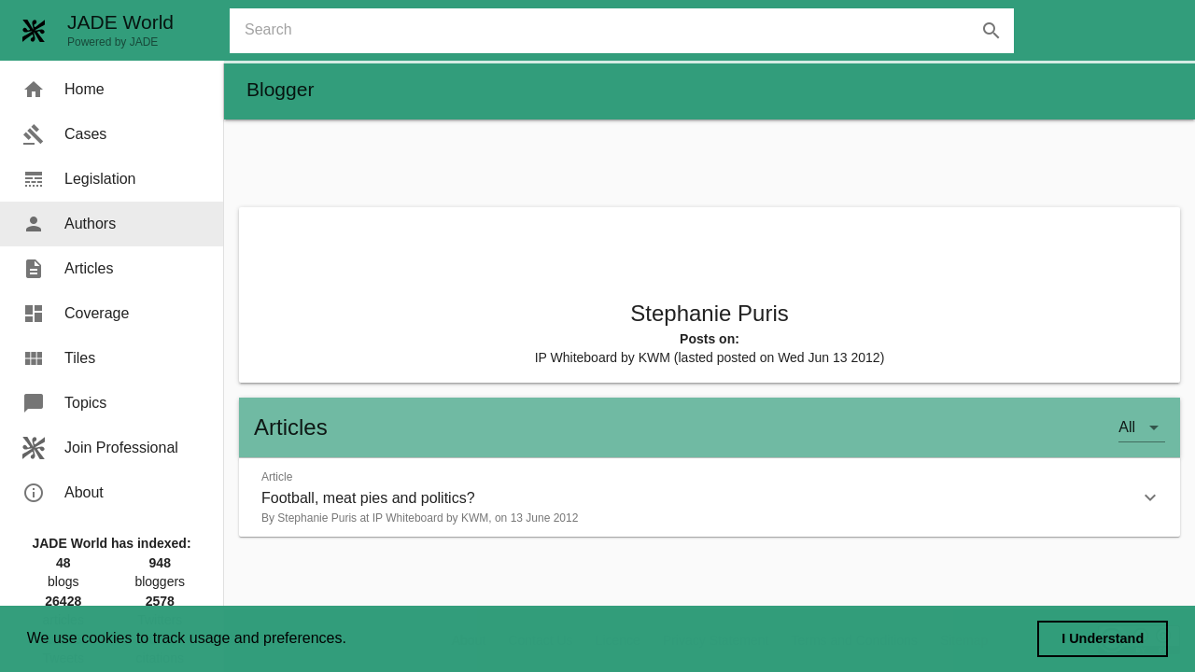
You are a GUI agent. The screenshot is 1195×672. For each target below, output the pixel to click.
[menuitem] (111, 89)
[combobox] (629, 30)
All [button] (1126, 427)
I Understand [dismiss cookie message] (1102, 638)
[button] (709, 497)
